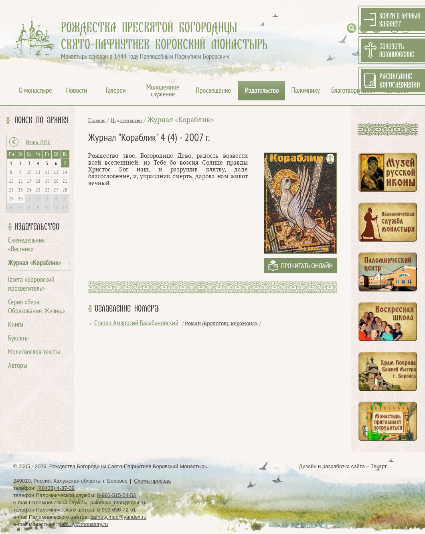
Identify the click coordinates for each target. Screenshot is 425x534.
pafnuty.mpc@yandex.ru (118, 517)
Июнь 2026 (38, 142)
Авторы (17, 366)
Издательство (36, 227)
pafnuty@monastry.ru (83, 524)
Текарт (378, 466)
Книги (15, 325)
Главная (96, 120)
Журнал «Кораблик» (34, 263)
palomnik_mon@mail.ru (117, 502)
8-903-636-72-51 (116, 510)
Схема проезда (152, 481)
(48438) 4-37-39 (56, 488)
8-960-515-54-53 (116, 495)
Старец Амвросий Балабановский (136, 323)
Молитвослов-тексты (34, 352)
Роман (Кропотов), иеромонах (221, 323)
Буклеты (18, 338)
